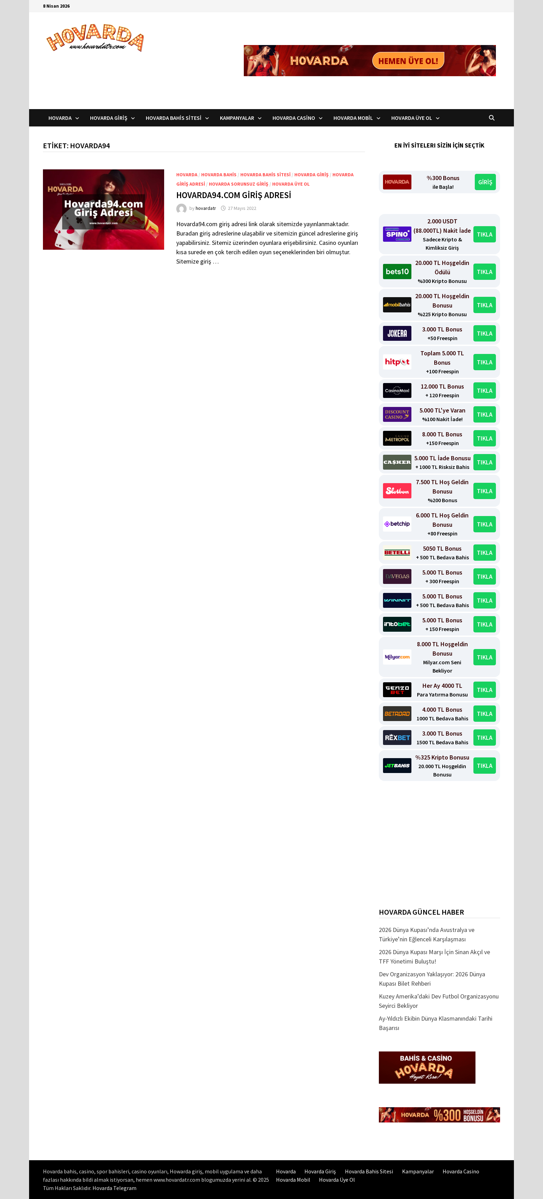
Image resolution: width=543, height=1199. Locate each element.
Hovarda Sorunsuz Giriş (238, 184)
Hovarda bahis (219, 174)
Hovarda (60, 117)
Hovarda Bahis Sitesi (174, 117)
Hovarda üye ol (291, 184)
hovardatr (206, 208)
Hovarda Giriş (108, 117)
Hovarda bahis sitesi (265, 174)
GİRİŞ (485, 182)
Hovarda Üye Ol (411, 117)
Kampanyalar (237, 117)
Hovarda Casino (294, 117)
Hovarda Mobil (353, 117)
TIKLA (484, 234)
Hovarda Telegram (114, 1187)
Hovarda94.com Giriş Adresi (233, 195)
